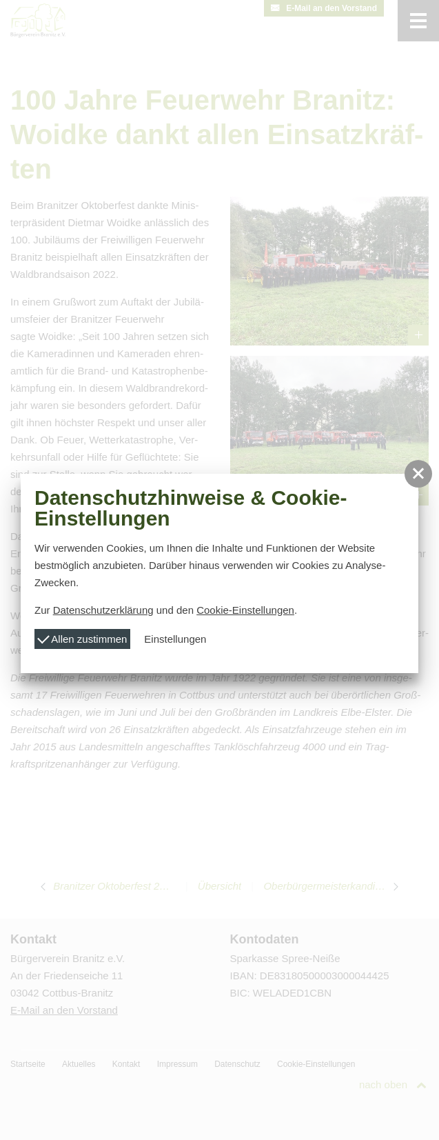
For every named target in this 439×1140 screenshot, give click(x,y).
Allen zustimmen (82, 637)
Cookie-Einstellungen (245, 610)
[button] (418, 474)
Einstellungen (175, 639)
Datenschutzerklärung (103, 610)
